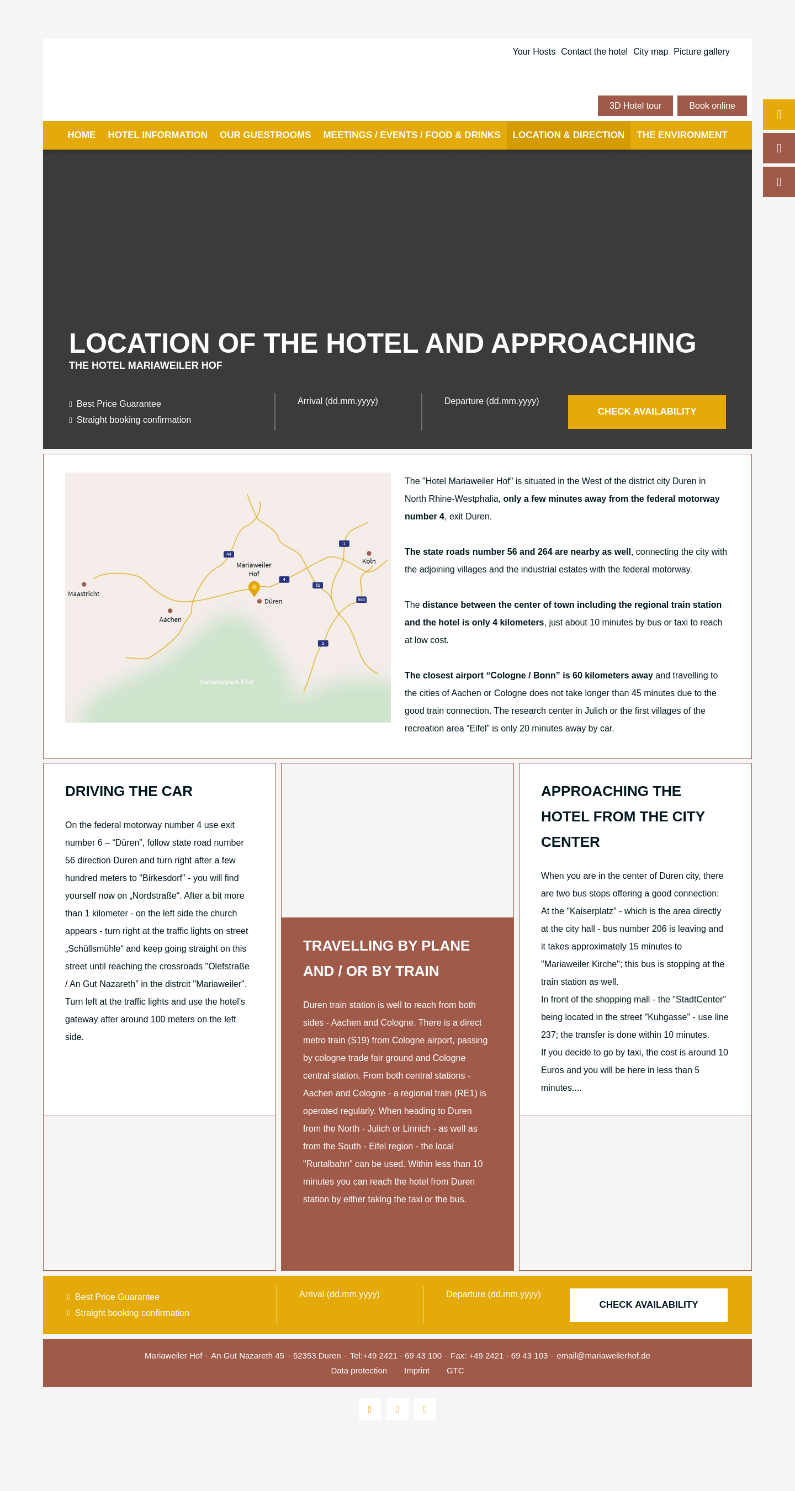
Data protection (359, 1370)
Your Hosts (534, 51)
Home (81, 135)
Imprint (417, 1370)
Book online (712, 105)
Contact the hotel (594, 51)
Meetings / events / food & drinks (411, 135)
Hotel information (158, 135)
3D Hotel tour (635, 105)
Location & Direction (569, 135)
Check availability (646, 411)
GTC (455, 1370)
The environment (682, 135)
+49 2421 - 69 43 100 (402, 1355)
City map (650, 51)
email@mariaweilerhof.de (603, 1355)
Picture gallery (701, 51)
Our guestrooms (265, 135)
